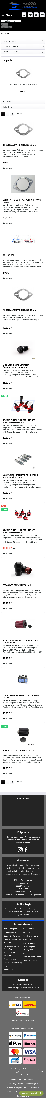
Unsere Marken (29, 943)
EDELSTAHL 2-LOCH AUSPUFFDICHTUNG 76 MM (22, 201)
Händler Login (23, 904)
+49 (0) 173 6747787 (25, 984)
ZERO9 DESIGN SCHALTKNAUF (17, 585)
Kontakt (26, 953)
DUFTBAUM (8, 255)
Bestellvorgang (10, 932)
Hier (6, 909)
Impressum (8, 970)
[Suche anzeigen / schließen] (24, 14)
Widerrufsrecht (10, 959)
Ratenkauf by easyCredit (9, 954)
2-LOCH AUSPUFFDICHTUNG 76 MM (23, 84)
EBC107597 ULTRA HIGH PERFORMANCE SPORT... (22, 696)
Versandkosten (7, 1072)
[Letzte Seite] (12, 114)
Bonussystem (28, 929)
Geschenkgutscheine (31, 936)
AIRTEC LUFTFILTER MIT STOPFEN (18, 750)
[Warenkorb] (42, 14)
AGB (5, 966)
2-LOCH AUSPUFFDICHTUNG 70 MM (19, 310)
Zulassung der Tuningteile (29, 948)
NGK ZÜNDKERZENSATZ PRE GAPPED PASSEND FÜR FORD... (20, 476)
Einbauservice (29, 932)
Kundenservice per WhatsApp (11, 947)
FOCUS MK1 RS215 (10, 52)
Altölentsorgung (10, 929)
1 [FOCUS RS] (3, 114)
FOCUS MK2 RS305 (10, 46)
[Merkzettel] (30, 14)
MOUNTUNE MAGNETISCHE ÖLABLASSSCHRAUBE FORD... (17, 366)
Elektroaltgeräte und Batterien (12, 941)
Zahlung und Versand (32, 957)
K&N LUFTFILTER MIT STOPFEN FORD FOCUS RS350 (20, 641)
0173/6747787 (26, 892)
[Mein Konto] (36, 14)
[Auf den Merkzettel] (7, 168)
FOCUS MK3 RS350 (10, 41)
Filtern (7, 101)
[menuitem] (6, 14)
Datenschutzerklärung (13, 962)
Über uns (27, 939)
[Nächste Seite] (7, 114)
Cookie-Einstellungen (12, 936)
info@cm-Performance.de (26, 987)
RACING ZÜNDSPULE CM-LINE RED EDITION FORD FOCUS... (19, 421)
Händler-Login (31, 1084)
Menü (6, 14)
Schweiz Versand (30, 960)
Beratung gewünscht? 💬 (31, 1093)
